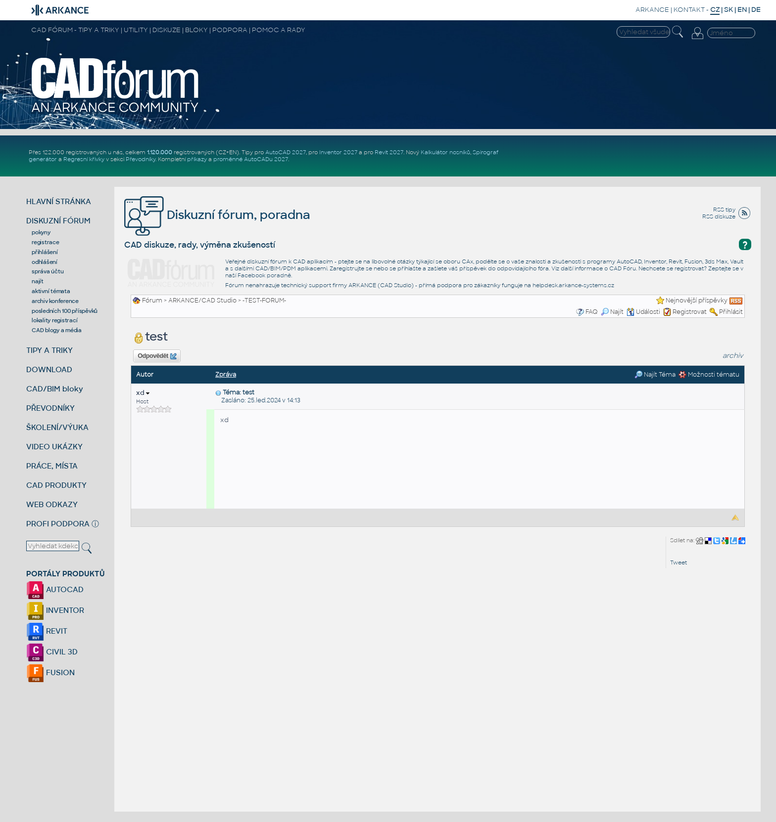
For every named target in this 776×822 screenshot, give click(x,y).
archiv (733, 355)
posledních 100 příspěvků (64, 310)
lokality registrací (54, 320)
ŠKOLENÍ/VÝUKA (57, 427)
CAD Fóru (622, 268)
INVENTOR (55, 610)
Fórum (152, 300)
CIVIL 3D (52, 651)
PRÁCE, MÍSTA (52, 466)
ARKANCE (652, 9)
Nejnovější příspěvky (697, 300)
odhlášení (44, 262)
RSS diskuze (718, 216)
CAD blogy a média (57, 330)
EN (742, 9)
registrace (45, 242)
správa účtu (47, 271)
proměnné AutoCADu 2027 (250, 159)
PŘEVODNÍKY (50, 408)
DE (756, 9)
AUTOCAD (55, 589)
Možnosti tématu (709, 375)
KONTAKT (689, 9)
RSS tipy (724, 209)
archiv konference (55, 301)
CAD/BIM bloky (54, 388)
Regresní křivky (83, 159)
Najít (612, 312)
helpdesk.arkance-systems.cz (573, 285)
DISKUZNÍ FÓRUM (58, 220)
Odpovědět (157, 356)
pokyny (41, 232)
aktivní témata (51, 291)
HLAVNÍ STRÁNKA (58, 201)
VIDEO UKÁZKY (54, 446)
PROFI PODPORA (58, 523)
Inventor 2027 (338, 152)
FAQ (591, 312)
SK (728, 9)
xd (142, 393)
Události (643, 312)
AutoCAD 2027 (285, 152)
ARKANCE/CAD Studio (202, 300)
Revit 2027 (389, 152)
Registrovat (690, 312)
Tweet (678, 562)
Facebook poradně (264, 275)
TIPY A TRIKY (49, 350)
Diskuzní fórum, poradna (217, 214)
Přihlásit (731, 312)
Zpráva (225, 375)
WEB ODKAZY (52, 504)
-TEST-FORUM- (264, 300)
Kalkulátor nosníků (445, 152)
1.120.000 (159, 152)
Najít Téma (655, 375)
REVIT (46, 631)
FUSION (50, 672)
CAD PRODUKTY (56, 485)
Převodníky (140, 159)
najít (38, 281)
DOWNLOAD (49, 369)
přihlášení (45, 252)
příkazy (197, 159)
